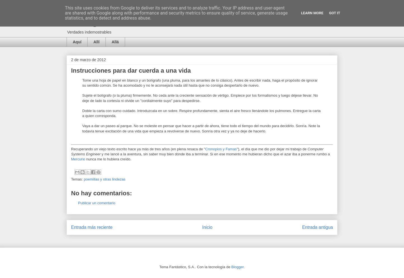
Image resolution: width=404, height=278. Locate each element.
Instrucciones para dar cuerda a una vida (131, 70)
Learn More (312, 13)
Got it (334, 13)
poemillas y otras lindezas (105, 179)
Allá (115, 42)
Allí (96, 42)
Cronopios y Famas (221, 149)
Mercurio (78, 159)
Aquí (77, 42)
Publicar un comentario (96, 203)
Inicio (207, 227)
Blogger (237, 267)
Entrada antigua (317, 227)
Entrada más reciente (91, 227)
